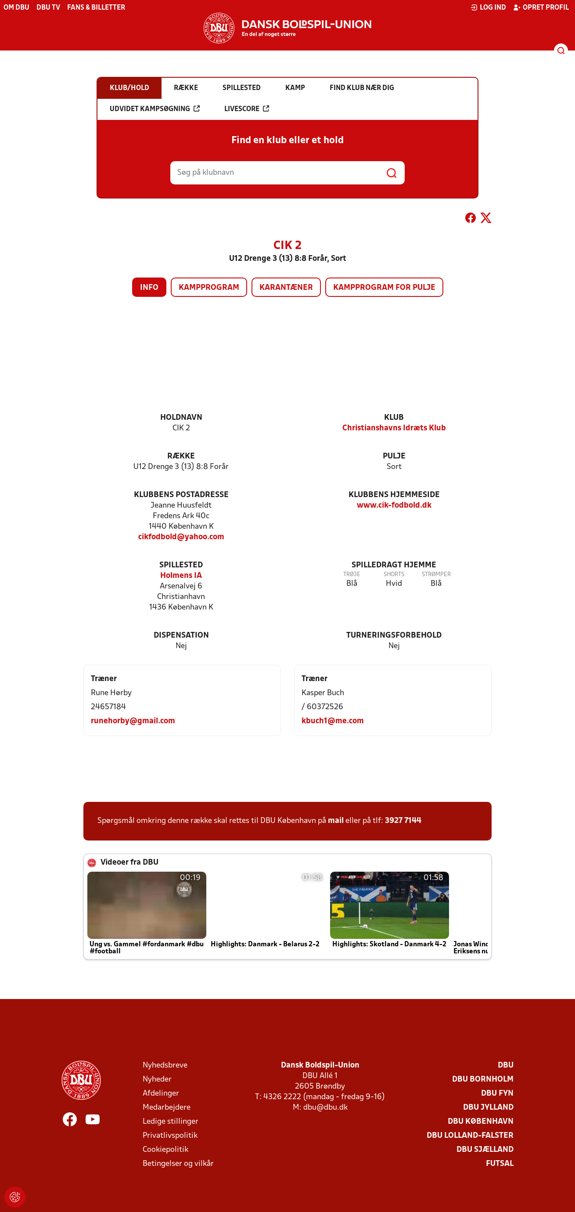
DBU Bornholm (483, 1079)
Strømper (436, 574)
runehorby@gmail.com (133, 721)
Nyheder (157, 1079)
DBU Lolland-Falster (470, 1136)
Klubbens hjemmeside (394, 495)
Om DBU (16, 8)
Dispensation (181, 635)
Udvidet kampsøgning (155, 108)
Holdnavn (181, 418)
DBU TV (48, 8)
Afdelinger (161, 1093)
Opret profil (541, 7)
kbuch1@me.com (333, 721)
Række (181, 456)
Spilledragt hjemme (394, 565)
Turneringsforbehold (394, 635)
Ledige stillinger (170, 1121)
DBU (506, 1065)
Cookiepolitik (165, 1150)
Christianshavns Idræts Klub (394, 428)
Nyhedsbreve (165, 1065)
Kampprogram (209, 288)
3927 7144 (403, 821)
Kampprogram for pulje (384, 288)
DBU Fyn (497, 1093)
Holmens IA (181, 576)
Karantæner (286, 288)
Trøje (351, 574)
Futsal (500, 1164)
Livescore (246, 108)
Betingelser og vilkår (178, 1164)
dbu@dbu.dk (325, 1107)
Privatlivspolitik (170, 1136)
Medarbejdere (166, 1107)
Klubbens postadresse (181, 495)
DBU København (481, 1121)
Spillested (181, 565)
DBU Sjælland (485, 1150)
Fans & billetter (96, 8)
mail (336, 821)
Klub (394, 418)
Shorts (394, 574)
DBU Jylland (488, 1107)
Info (149, 288)
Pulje (394, 456)
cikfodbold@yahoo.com (181, 537)
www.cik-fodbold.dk (394, 505)
